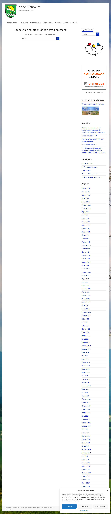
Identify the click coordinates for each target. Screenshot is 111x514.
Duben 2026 (86, 192)
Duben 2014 (86, 486)
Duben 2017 (86, 476)
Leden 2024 (85, 269)
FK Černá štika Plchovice (90, 167)
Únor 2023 (85, 305)
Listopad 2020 (86, 386)
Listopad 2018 (86, 453)
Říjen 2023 (85, 279)
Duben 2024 (86, 259)
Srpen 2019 (85, 433)
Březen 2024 (86, 262)
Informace (58, 23)
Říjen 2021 (85, 352)
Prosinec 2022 (86, 312)
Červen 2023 (86, 292)
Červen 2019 (86, 436)
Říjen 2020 (85, 389)
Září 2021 (85, 356)
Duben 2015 (86, 483)
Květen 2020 (86, 406)
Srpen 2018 (85, 459)
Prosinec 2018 (86, 449)
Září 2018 (85, 456)
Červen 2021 (86, 362)
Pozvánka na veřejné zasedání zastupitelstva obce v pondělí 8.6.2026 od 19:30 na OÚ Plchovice (93, 130)
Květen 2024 (86, 255)
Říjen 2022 (85, 319)
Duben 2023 (86, 299)
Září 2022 (85, 322)
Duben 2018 (86, 469)
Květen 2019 (86, 439)
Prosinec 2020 (86, 382)
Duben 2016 (86, 480)
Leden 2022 (85, 342)
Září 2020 (85, 393)
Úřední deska (47, 23)
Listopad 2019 (86, 426)
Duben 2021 (86, 369)
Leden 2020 (85, 419)
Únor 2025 (85, 235)
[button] (107, 490)
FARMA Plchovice (87, 164)
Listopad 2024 (86, 245)
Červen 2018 (86, 463)
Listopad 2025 (86, 208)
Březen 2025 (86, 232)
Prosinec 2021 (86, 346)
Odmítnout (85, 506)
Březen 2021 (86, 372)
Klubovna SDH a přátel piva (90, 174)
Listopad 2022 (86, 316)
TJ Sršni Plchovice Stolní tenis (91, 177)
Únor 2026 (85, 198)
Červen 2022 (86, 329)
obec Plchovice (30, 7)
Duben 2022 (86, 332)
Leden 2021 (85, 379)
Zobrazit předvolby (101, 506)
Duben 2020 (86, 409)
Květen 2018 (86, 466)
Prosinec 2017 (86, 473)
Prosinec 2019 (86, 423)
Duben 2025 (86, 229)
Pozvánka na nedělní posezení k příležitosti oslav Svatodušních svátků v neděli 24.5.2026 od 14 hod (93, 150)
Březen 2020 (86, 413)
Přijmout (69, 506)
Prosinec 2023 (86, 272)
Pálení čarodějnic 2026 (89, 145)
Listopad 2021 (86, 349)
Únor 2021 (85, 376)
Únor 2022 (85, 339)
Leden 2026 (85, 202)
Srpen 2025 (85, 218)
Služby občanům (35, 23)
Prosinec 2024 (86, 242)
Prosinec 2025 (86, 205)
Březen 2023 (86, 302)
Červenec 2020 (86, 399)
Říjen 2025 (85, 212)
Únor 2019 (85, 446)
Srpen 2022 (85, 326)
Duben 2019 (86, 443)
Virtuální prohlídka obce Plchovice (93, 104)
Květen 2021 (86, 366)
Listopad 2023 (86, 275)
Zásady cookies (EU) (70, 23)
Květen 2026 (86, 188)
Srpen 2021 (85, 359)
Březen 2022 (86, 336)
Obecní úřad (24, 23)
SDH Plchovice (86, 170)
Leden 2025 (85, 239)
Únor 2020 (85, 416)
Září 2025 (85, 215)
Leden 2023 (85, 309)
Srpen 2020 (85, 396)
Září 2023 (85, 282)
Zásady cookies (84, 510)
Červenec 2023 (86, 289)
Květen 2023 (86, 295)
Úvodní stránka (12, 23)
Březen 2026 (86, 195)
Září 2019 (85, 429)
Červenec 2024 (86, 249)
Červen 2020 (86, 403)
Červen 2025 (86, 222)
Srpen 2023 (85, 285)
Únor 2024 (85, 265)
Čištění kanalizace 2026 (89, 136)
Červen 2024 (86, 252)
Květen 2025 (86, 225)
